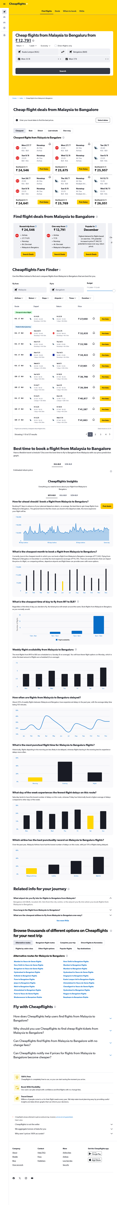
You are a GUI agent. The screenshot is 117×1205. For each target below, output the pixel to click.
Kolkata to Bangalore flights (25, 976)
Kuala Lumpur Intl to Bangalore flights (78, 979)
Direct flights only (65, 46)
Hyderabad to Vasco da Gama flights (78, 972)
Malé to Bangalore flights (24, 986)
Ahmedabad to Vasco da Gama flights (78, 983)
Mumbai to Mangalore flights (75, 969)
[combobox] (46, 45)
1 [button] (90, 434)
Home (15, 98)
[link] (28, 254)
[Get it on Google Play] (95, 1153)
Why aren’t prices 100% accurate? (64, 1133)
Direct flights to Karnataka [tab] (92, 943)
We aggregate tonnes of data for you (64, 1129)
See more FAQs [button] (63, 921)
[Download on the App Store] (95, 1159)
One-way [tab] (67, 131)
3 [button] (100, 434)
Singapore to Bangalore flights (76, 976)
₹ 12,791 (23, 40)
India (21, 98)
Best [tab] (31, 131)
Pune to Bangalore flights (24, 979)
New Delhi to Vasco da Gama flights (28, 965)
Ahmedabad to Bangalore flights (27, 990)
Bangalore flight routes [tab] (45, 943)
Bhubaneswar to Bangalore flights (28, 997)
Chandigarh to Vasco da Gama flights (78, 986)
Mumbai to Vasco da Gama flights (28, 961)
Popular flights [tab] (66, 949)
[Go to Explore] (4, 27)
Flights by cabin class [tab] (24, 949)
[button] (4, 4)
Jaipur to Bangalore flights (25, 983)
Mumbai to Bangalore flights (75, 965)
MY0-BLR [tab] (52, 495)
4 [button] (105, 434)
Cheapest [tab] (20, 131)
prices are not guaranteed (65, 1117)
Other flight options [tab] (47, 949)
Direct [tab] (40, 131)
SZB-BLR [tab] (68, 464)
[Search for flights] (4, 11)
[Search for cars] (4, 22)
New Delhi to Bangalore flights (76, 961)
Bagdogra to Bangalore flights (75, 997)
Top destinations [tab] (84, 949)
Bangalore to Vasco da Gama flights (28, 969)
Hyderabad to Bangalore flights (27, 972)
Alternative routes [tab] (23, 943)
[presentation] (33, 40)
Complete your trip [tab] (68, 943)
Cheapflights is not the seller (64, 1124)
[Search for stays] (4, 17)
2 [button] (95, 434)
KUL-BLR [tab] (57, 464)
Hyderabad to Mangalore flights (76, 990)
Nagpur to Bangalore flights (74, 994)
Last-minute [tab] (53, 131)
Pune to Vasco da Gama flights (26, 994)
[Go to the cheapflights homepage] (18, 4)
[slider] (113, 290)
